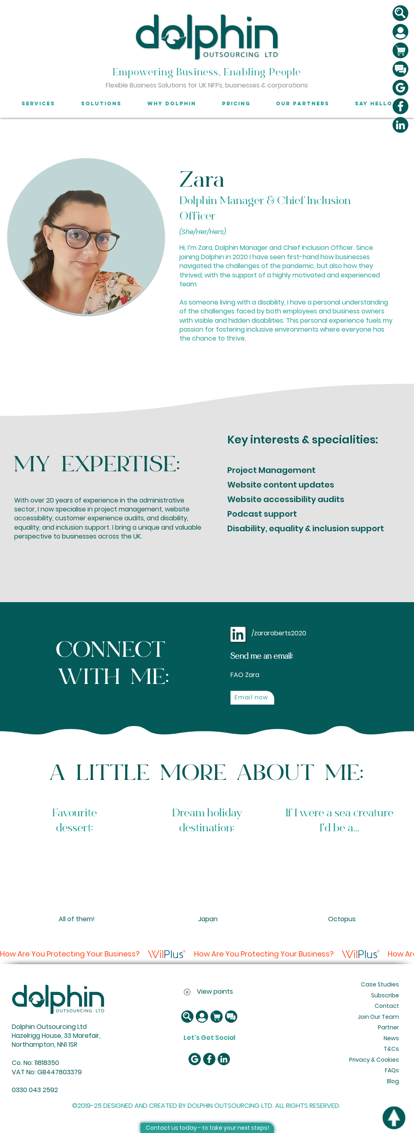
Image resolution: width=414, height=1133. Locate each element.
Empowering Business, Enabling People (207, 72)
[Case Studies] (381, 984)
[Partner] (388, 1027)
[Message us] (400, 69)
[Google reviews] (400, 88)
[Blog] (391, 1081)
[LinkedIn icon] (400, 125)
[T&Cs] (390, 1049)
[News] (390, 1038)
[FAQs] (390, 1070)
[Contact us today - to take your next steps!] (207, 1128)
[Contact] (386, 1006)
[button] (400, 13)
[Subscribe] (385, 995)
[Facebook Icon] (400, 106)
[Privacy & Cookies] (374, 1060)
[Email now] (252, 698)
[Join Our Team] (379, 1017)
